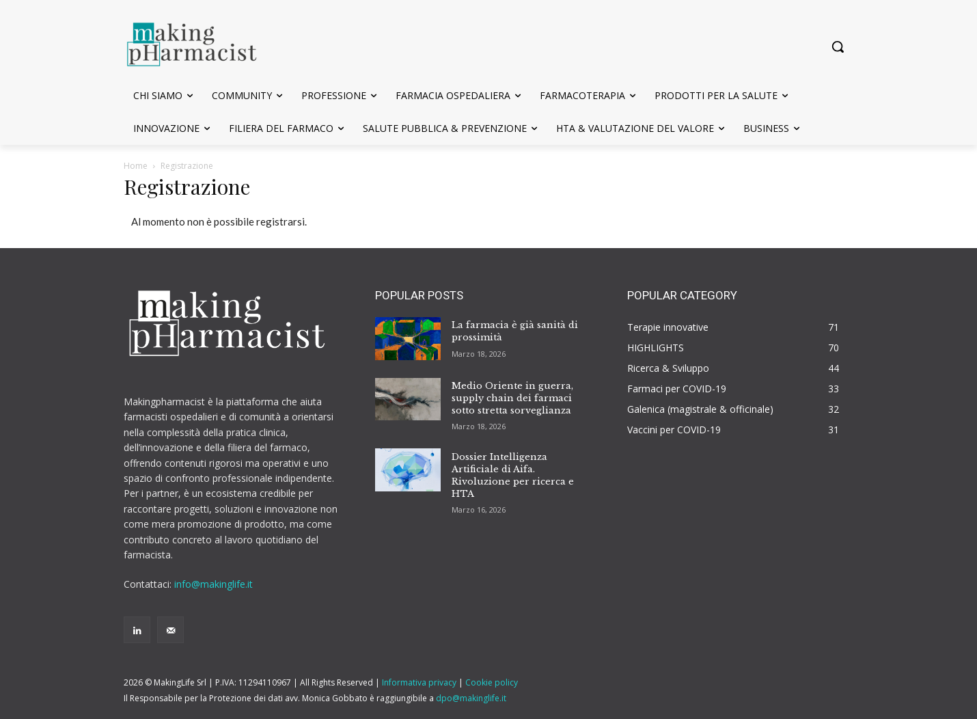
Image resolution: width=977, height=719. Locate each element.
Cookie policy (491, 682)
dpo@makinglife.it (471, 698)
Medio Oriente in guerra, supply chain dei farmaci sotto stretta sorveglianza (512, 398)
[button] (837, 46)
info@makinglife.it (213, 584)
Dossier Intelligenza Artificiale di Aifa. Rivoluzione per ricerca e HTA (513, 475)
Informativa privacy (419, 682)
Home (136, 166)
